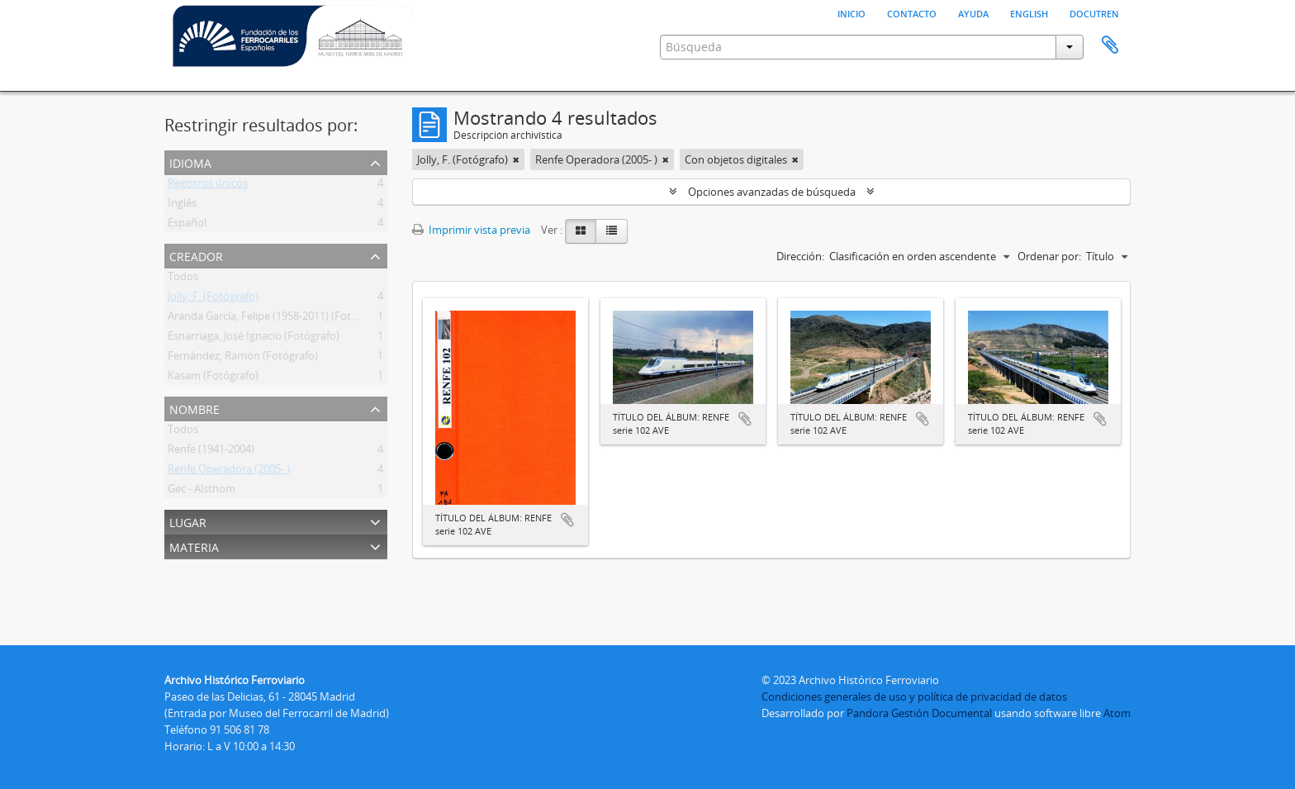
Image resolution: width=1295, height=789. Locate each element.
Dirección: (800, 256)
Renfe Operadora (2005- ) (229, 471)
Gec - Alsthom (201, 491)
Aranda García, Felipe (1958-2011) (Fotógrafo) (277, 318)
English (1029, 12)
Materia (194, 546)
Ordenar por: (1049, 256)
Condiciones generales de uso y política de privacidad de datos (914, 696)
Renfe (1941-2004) (211, 451)
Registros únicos (208, 185)
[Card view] (580, 231)
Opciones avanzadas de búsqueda (771, 191)
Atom (1117, 713)
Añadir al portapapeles (567, 519)
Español (187, 225)
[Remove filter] (516, 159)
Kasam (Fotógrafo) (213, 378)
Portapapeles (1110, 45)
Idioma (190, 161)
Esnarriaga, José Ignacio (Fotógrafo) (253, 338)
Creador (196, 255)
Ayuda (973, 12)
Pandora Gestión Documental (919, 713)
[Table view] (611, 231)
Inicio (851, 12)
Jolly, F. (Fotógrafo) (213, 299)
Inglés (182, 205)
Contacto (912, 12)
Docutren (1094, 12)
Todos (183, 279)
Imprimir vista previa (471, 229)
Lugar (187, 521)
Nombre (194, 408)
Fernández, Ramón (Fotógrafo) (243, 358)
